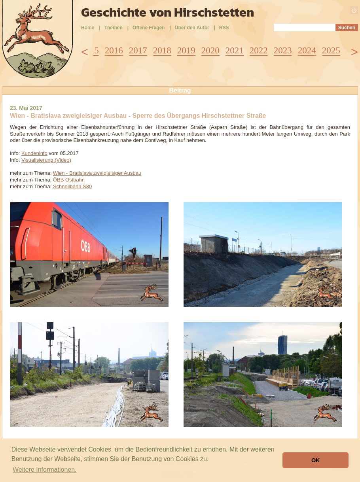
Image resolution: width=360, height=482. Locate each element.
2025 (331, 50)
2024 (307, 50)
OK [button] (315, 460)
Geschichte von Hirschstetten (167, 12)
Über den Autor (192, 27)
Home (87, 27)
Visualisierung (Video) (46, 160)
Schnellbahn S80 (72, 186)
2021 (234, 50)
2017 (138, 50)
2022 (259, 50)
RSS (224, 27)
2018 (162, 50)
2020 (210, 50)
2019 (186, 50)
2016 (114, 50)
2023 (283, 50)
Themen (113, 27)
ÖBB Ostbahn (69, 180)
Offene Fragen (149, 27)
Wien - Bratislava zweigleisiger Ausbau (97, 173)
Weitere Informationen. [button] (45, 469)
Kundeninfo (34, 153)
